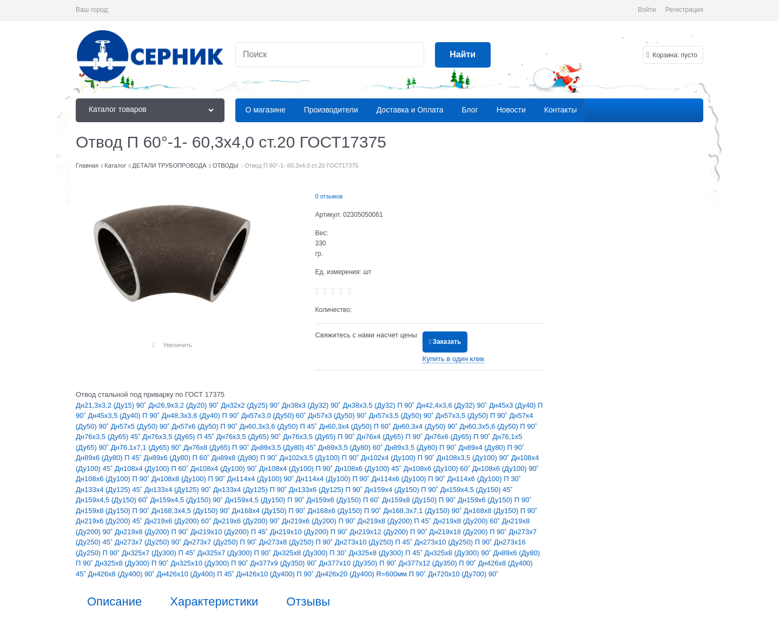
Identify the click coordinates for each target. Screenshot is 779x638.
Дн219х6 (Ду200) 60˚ (178, 521)
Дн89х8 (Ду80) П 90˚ (245, 458)
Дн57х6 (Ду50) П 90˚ (205, 426)
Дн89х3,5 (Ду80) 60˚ (351, 447)
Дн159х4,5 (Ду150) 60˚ (113, 500)
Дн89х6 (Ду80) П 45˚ (109, 458)
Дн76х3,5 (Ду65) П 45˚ (179, 437)
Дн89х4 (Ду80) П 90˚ (491, 447)
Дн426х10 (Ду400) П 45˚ (196, 574)
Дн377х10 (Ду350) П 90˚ (358, 563)
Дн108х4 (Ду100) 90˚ (224, 468)
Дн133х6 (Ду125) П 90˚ (327, 490)
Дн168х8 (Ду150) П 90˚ (500, 511)
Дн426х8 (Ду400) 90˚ (122, 574)
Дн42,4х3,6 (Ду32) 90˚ (453, 405)
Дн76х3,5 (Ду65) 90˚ (249, 437)
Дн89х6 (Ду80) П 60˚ (177, 458)
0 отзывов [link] (329, 196)
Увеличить (177, 345)
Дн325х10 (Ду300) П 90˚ (210, 563)
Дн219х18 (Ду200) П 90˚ (469, 532)
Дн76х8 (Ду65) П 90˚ (217, 447)
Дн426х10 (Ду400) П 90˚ (276, 574)
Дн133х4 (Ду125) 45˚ (110, 490)
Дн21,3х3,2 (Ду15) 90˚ (112, 405)
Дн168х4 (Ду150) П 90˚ (270, 511)
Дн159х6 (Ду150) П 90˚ (494, 500)
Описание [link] (114, 602)
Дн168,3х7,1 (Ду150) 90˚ (423, 511)
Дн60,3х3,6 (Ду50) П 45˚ (279, 426)
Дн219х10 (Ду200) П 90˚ (309, 532)
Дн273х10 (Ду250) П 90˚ (454, 542)
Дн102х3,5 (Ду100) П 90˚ (320, 458)
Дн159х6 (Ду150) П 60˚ (344, 500)
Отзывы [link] (308, 602)
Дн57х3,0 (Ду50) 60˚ (274, 415)
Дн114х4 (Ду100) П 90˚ (334, 479)
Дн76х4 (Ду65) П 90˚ (390, 437)
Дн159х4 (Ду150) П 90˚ (402, 490)
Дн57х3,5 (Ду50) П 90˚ (472, 415)
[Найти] (463, 55)
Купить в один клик (453, 359)
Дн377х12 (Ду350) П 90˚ (438, 563)
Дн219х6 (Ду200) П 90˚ (320, 521)
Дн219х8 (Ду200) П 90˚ (152, 532)
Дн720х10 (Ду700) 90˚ (463, 574)
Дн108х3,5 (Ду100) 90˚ (474, 458)
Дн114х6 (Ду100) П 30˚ (484, 479)
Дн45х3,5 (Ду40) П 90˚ (124, 415)
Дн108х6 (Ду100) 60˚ (438, 468)
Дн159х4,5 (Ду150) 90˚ (187, 500)
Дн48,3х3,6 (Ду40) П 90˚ (201, 415)
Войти (647, 10)
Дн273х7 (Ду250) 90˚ (149, 542)
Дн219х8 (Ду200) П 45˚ (395, 521)
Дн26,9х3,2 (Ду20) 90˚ (184, 405)
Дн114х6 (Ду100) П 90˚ (409, 479)
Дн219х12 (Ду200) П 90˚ (389, 532)
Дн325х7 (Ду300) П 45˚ (159, 553)
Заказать (447, 341)
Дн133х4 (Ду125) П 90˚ (251, 490)
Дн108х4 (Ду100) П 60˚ (152, 468)
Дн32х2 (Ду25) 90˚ (251, 405)
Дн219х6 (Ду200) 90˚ (247, 521)
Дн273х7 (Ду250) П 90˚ (221, 542)
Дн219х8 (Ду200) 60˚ (467, 521)
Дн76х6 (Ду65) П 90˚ (458, 437)
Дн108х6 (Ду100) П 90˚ (113, 479)
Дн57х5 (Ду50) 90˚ (141, 426)
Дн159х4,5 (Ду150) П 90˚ (266, 500)
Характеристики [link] (214, 602)
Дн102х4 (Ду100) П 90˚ (399, 458)
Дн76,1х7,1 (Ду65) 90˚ (147, 447)
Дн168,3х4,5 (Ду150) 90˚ (191, 511)
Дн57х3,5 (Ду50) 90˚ (402, 415)
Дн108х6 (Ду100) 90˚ (505, 468)
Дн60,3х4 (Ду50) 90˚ (426, 426)
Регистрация (684, 10)
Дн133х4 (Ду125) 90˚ (178, 490)
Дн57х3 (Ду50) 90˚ (338, 415)
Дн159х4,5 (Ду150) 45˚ (476, 490)
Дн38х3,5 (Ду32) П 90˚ (379, 405)
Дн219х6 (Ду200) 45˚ (110, 521)
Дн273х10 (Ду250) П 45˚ (374, 542)
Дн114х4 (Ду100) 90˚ (261, 479)
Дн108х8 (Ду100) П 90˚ (189, 479)
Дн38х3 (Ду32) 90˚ (312, 405)
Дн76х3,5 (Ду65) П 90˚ (320, 437)
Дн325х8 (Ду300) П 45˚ (387, 553)
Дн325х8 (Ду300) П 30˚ (311, 553)
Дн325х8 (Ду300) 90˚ (459, 553)
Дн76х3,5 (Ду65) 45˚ (109, 437)
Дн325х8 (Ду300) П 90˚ (132, 563)
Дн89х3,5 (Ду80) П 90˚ (421, 447)
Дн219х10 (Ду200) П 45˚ (230, 532)
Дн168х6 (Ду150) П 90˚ (346, 511)
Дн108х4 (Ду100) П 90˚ (297, 468)
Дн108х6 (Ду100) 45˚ (369, 468)
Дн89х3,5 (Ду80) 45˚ (284, 447)
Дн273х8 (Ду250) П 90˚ (297, 542)
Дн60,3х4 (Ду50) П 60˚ (356, 426)
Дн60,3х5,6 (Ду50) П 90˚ (499, 426)
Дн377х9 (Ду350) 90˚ (284, 563)
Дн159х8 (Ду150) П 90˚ (420, 500)
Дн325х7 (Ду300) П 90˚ (235, 553)
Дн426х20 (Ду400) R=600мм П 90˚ (372, 574)
